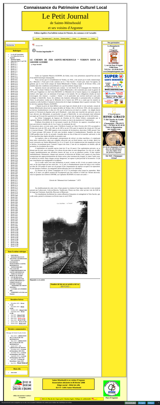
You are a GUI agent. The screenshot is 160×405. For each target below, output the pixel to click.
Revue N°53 (14, 150)
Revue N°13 (14, 83)
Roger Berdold (37, 64)
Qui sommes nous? (46, 38)
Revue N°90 (14, 212)
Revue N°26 (14, 105)
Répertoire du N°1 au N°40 (18, 61)
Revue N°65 (14, 170)
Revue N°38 (14, 125)
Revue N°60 (14, 162)
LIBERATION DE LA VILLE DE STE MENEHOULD (18, 337)
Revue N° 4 (14, 68)
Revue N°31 (14, 113)
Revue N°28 (14, 108)
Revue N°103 (14, 234)
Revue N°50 (14, 145)
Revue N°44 (14, 135)
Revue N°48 (14, 142)
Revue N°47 (14, 140)
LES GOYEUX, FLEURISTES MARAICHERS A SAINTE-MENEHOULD (18, 263)
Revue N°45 (14, 137)
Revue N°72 (14, 182)
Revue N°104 (14, 236)
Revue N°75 (14, 187)
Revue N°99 (14, 227)
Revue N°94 (14, 219)
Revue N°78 (14, 192)
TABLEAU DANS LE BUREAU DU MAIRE (16, 274)
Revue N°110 (14, 246)
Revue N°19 (14, 93)
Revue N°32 (14, 115)
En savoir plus (130, 403)
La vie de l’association (17, 54)
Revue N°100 (14, 229)
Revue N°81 (14, 197)
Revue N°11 (14, 79)
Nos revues (56, 38)
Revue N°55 (14, 153)
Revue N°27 (14, 106)
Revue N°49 (14, 143)
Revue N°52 (14, 148)
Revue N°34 (14, 118)
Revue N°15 (14, 86)
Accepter (142, 403)
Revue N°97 (14, 224)
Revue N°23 (14, 100)
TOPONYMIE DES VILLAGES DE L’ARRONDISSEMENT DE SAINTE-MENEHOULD (18, 269)
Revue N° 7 (14, 73)
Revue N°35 (14, 120)
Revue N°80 (14, 195)
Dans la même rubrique (17, 252)
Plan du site (51, 399)
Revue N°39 (14, 126)
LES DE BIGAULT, (16, 277)
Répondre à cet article (37, 280)
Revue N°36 (14, 121)
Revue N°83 (14, 200)
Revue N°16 (14, 88)
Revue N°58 (14, 158)
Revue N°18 (14, 91)
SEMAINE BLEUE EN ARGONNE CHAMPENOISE (18, 258)
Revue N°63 (14, 167)
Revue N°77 (14, 190)
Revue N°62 (14, 165)
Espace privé (59, 399)
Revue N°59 (14, 160)
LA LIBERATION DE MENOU (18, 346)
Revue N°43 (14, 133)
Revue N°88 (14, 209)
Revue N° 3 (14, 66)
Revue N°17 (14, 89)
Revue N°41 (14, 130)
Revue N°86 (14, 205)
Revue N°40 (14, 128)
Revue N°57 (14, 157)
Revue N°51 (14, 147)
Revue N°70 (14, 179)
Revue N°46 (14, 138)
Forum (74, 38)
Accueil (37, 38)
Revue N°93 (14, 217)
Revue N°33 (14, 116)
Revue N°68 (14, 175)
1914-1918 (14, 372)
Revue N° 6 (14, 71)
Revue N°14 (14, 84)
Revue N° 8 (14, 74)
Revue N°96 (14, 222)
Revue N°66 (14, 172)
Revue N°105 (14, 237)
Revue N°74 (14, 185)
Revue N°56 (14, 155)
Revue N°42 (14, 131)
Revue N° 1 (14, 63)
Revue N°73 (14, 184)
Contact (93, 38)
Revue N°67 (14, 173)
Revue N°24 (14, 101)
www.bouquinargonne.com (113, 71)
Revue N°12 (14, 81)
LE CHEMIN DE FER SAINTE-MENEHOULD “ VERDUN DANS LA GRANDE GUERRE (17, 281)
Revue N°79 (14, 194)
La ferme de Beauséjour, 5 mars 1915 (17, 360)
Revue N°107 (14, 241)
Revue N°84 (14, 202)
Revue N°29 (14, 110)
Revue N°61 (14, 163)
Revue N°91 (14, 214)
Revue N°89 (14, 210)
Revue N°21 (14, 96)
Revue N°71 (14, 180)
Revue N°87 (14, 207)
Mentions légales (15, 59)
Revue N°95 (14, 221)
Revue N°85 (14, 204)
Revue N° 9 (14, 76)
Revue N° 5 (14, 69)
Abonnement (84, 38)
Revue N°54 (14, 152)
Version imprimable (41, 52)
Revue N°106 (14, 239)
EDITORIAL (14, 255)
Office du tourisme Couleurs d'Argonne (22, 396)
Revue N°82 (14, 199)
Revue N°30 (14, 111)
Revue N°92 (14, 216)
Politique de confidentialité (83, 399)
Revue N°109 (14, 244)
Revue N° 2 (14, 64)
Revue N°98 (14, 226)
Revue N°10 (14, 78)
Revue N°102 (14, 232)
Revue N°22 (14, 98)
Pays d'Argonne (112, 398)
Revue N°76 (14, 189)
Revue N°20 (14, 95)
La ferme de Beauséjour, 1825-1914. (18, 350)
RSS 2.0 (43, 399)
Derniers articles (65, 38)
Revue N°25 (14, 103)
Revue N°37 (14, 123)
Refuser (151, 403)
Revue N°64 (14, 168)
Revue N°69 (14, 177)
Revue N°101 (14, 231)
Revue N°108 (14, 242)
